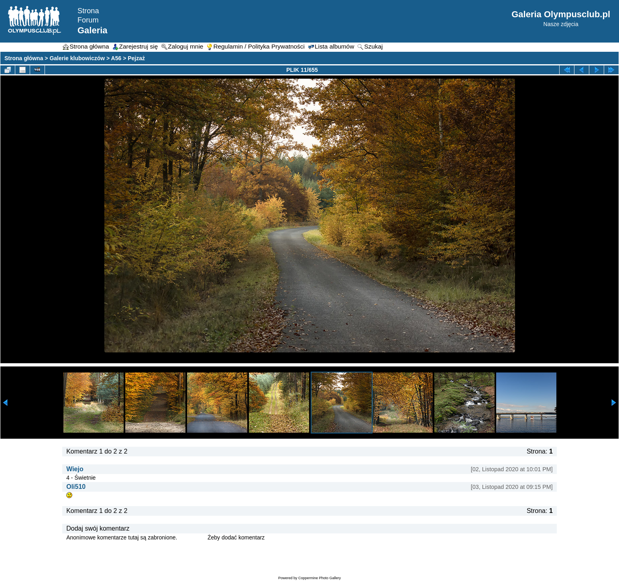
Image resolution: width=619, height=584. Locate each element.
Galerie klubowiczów (77, 58)
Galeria (92, 30)
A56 (116, 58)
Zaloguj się (192, 537)
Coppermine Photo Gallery (319, 578)
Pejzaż (136, 58)
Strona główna (23, 58)
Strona (88, 11)
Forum (88, 20)
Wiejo (74, 469)
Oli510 (76, 486)
